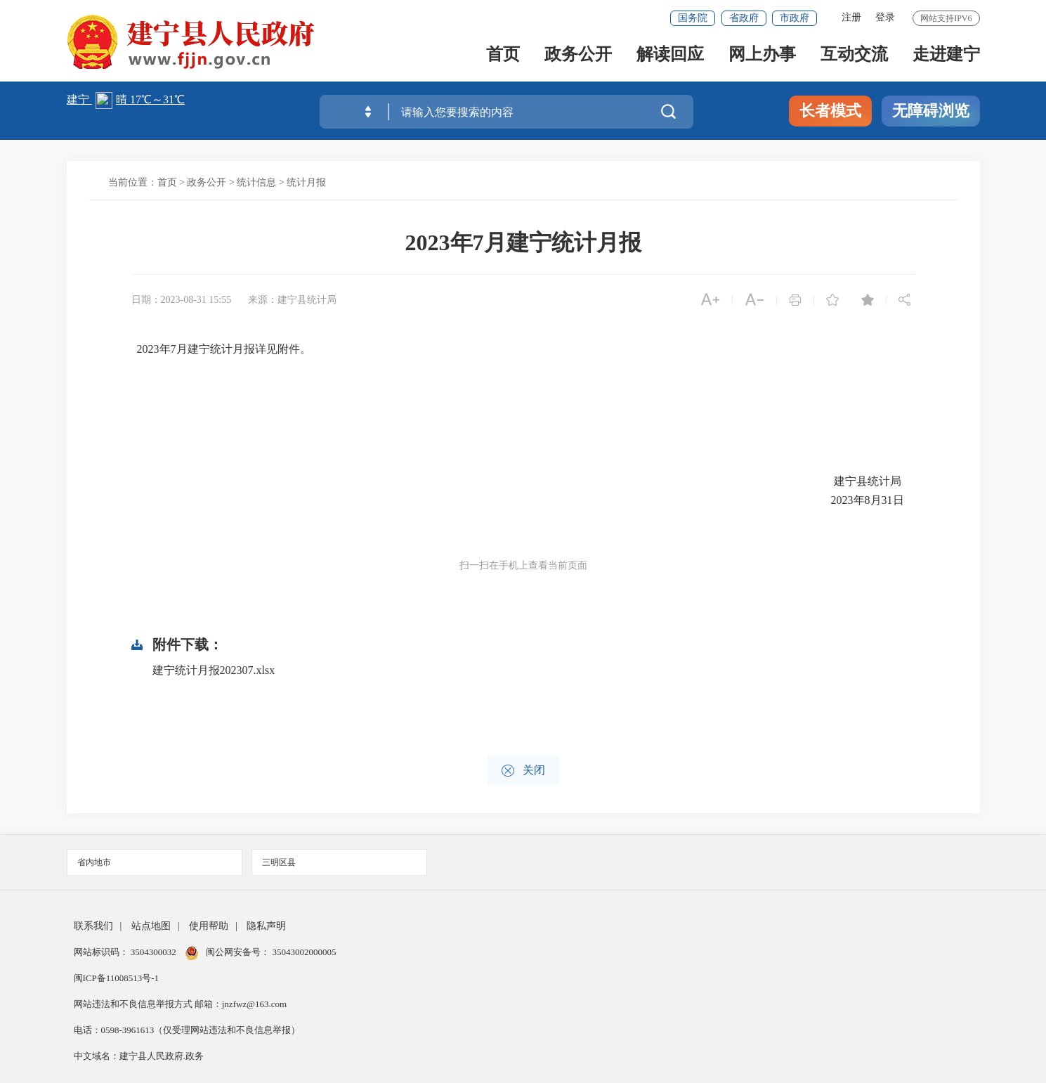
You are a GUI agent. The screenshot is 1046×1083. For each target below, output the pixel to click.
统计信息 (256, 182)
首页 (503, 57)
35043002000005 (303, 952)
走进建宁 (946, 57)
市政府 (794, 18)
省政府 (744, 18)
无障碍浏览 (930, 110)
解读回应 (670, 57)
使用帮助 (208, 926)
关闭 (523, 770)
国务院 (692, 18)
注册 (851, 17)
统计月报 (306, 182)
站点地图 (151, 926)
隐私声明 (266, 926)
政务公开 (578, 57)
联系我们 (93, 926)
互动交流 (854, 57)
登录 (885, 17)
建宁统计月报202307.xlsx (213, 670)
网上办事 (762, 57)
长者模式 (830, 110)
